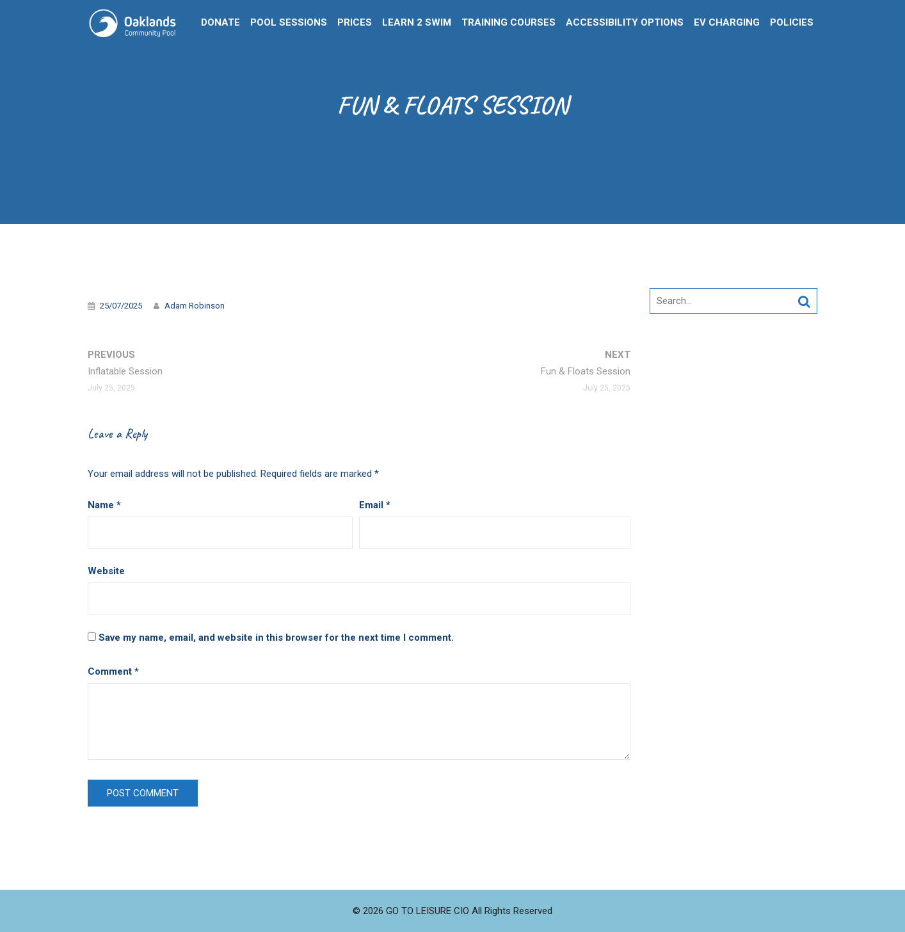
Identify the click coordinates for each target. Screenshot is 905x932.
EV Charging (727, 22)
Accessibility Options (625, 22)
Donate (220, 22)
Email (374, 505)
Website (106, 571)
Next (585, 372)
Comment (113, 671)
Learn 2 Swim (416, 22)
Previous (125, 372)
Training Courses (508, 22)
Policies (791, 22)
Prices (354, 22)
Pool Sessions (288, 22)
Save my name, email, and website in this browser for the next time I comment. (276, 637)
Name (104, 505)
